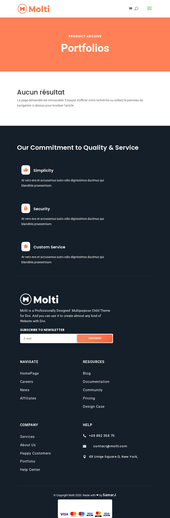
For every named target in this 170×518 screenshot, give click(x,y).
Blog (87, 373)
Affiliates (28, 398)
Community (93, 390)
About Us (28, 445)
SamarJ (109, 495)
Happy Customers (35, 453)
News (24, 390)
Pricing (89, 398)
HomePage (29, 373)
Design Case (94, 406)
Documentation (96, 382)
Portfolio (27, 461)
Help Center (30, 470)
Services (27, 437)
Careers (26, 382)
